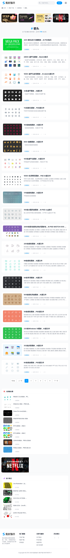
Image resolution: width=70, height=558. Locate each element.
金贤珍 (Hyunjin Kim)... (20, 513)
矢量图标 (19, 8)
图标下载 (11, 8)
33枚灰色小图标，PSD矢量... (21, 404)
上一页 (22, 381)
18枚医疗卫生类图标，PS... (21, 396)
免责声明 (39, 542)
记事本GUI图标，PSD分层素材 (22, 440)
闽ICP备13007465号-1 (45, 552)
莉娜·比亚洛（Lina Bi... (19, 505)
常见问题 (39, 540)
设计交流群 (39, 545)
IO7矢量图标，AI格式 (19, 426)
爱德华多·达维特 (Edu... (20, 491)
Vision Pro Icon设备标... (20, 411)
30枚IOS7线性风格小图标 (20, 418)
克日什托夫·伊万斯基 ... (20, 498)
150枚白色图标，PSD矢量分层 (22, 448)
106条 (15, 381)
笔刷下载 (21, 540)
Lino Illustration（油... (19, 483)
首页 (3, 8)
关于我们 (39, 537)
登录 (59, 3)
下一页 (55, 381)
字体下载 (21, 537)
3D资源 (21, 542)
